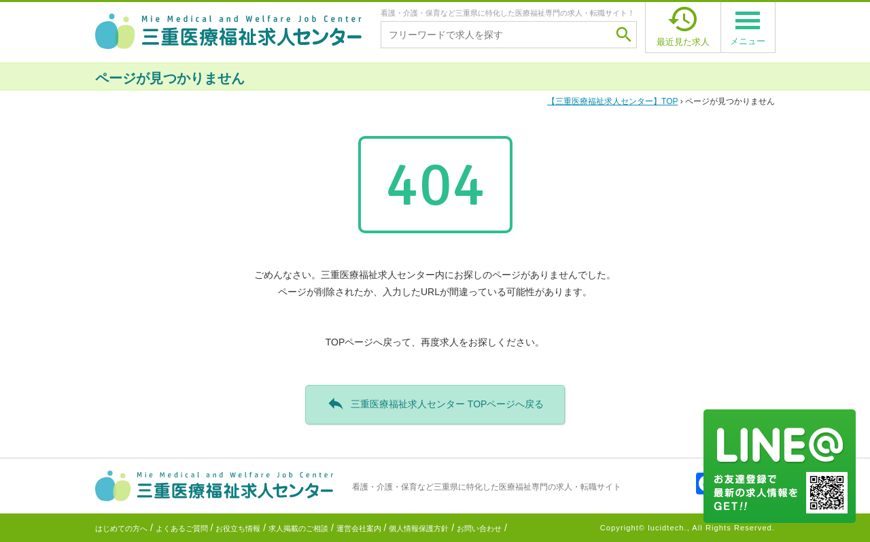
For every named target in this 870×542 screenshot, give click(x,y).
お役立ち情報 (237, 528)
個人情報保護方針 (419, 528)
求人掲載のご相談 (298, 528)
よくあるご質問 (182, 528)
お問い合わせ (479, 528)
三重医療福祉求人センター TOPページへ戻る (435, 403)
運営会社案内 (358, 528)
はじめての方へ (121, 528)
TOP (612, 101)
